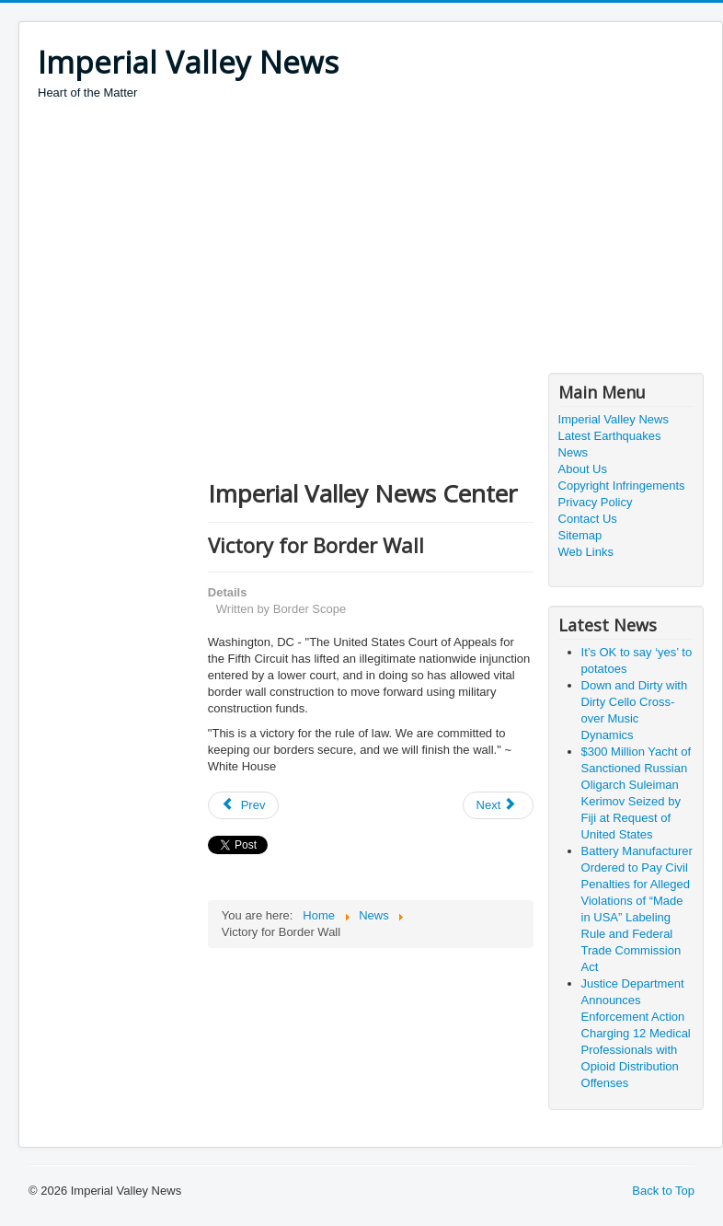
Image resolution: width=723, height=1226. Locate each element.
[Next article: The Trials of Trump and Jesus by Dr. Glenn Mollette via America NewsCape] (498, 805)
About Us (582, 469)
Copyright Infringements (621, 485)
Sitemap (580, 535)
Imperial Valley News (613, 419)
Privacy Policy (595, 502)
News (573, 452)
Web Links (586, 552)
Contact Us (587, 519)
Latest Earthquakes (609, 436)
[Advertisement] (372, 239)
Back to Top (663, 1190)
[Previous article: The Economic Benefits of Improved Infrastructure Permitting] (244, 805)
